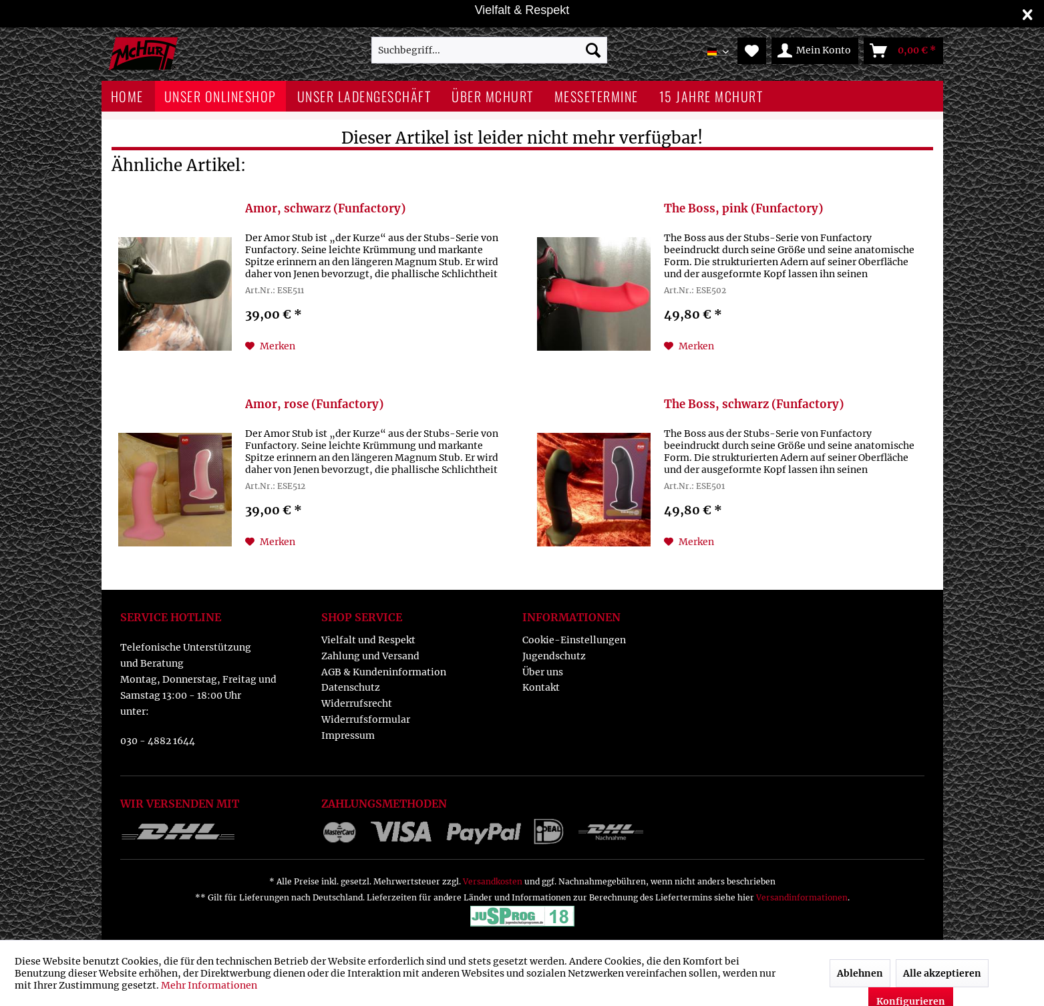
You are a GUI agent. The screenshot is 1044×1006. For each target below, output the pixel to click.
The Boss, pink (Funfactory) (743, 209)
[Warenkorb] (903, 50)
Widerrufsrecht (356, 703)
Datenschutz (350, 687)
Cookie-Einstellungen (574, 640)
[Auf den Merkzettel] (270, 346)
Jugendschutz (554, 656)
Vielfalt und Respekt (368, 640)
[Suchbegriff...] (489, 50)
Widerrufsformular (365, 719)
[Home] (127, 96)
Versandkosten (492, 881)
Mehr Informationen (209, 985)
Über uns (542, 672)
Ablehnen (860, 973)
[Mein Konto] (814, 50)
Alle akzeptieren (942, 973)
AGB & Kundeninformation (383, 672)
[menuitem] (489, 50)
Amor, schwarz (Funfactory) (325, 209)
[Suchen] (593, 50)
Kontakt (541, 687)
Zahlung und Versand (370, 656)
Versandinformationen (802, 897)
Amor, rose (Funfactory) (314, 404)
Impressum (348, 735)
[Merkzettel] (751, 50)
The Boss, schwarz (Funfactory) (754, 404)
